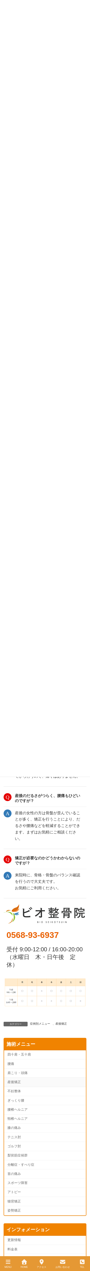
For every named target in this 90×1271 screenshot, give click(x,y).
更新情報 (14, 1240)
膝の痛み (14, 1128)
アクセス (41, 1263)
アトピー (14, 1192)
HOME (24, 1263)
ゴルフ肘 (14, 1146)
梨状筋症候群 (17, 1155)
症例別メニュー (40, 1023)
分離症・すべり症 (20, 1165)
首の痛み (14, 1174)
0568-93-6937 (32, 935)
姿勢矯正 (14, 1210)
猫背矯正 (14, 1201)
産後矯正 (61, 1023)
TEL (82, 1263)
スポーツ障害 (17, 1183)
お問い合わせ (62, 1263)
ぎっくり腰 (15, 1100)
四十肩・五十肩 (19, 1054)
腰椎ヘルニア (17, 1109)
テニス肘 (14, 1137)
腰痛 (10, 1064)
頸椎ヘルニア (17, 1119)
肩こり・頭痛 (17, 1073)
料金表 (12, 1249)
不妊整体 (14, 1091)
